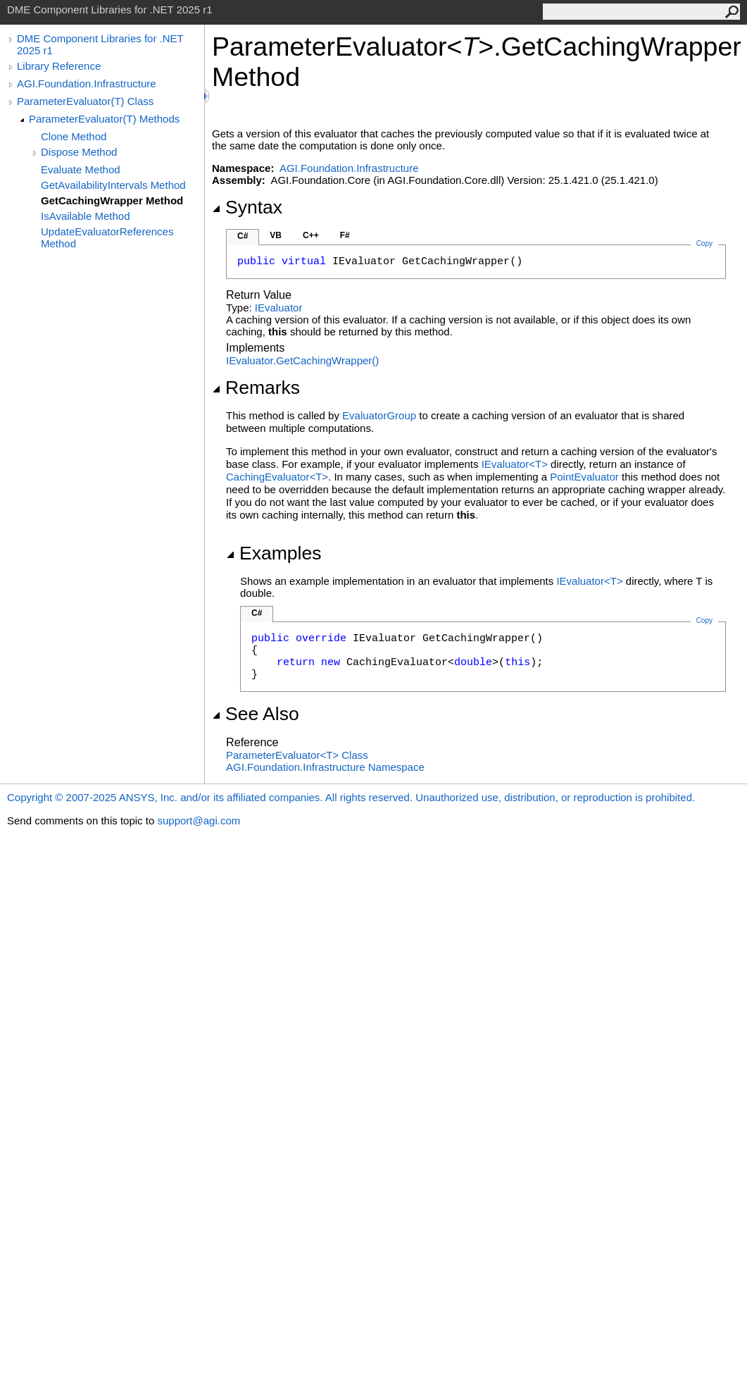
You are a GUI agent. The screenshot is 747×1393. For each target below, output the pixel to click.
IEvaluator (279, 308)
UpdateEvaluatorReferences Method (107, 237)
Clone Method (73, 136)
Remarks (256, 387)
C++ (311, 235)
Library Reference (59, 66)
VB (276, 235)
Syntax (247, 207)
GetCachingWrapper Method (112, 200)
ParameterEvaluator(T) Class (85, 101)
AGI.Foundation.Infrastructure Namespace (325, 767)
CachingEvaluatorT (277, 477)
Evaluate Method (80, 169)
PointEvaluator (584, 477)
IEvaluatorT (516, 464)
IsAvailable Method (85, 216)
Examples (273, 553)
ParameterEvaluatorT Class (297, 755)
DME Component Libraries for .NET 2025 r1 (100, 44)
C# (242, 236)
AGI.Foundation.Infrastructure (86, 83)
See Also (255, 713)
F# (345, 235)
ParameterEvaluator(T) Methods (104, 119)
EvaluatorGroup (379, 415)
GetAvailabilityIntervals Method (113, 185)
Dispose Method (79, 152)
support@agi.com (198, 820)
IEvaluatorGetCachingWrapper (302, 360)
